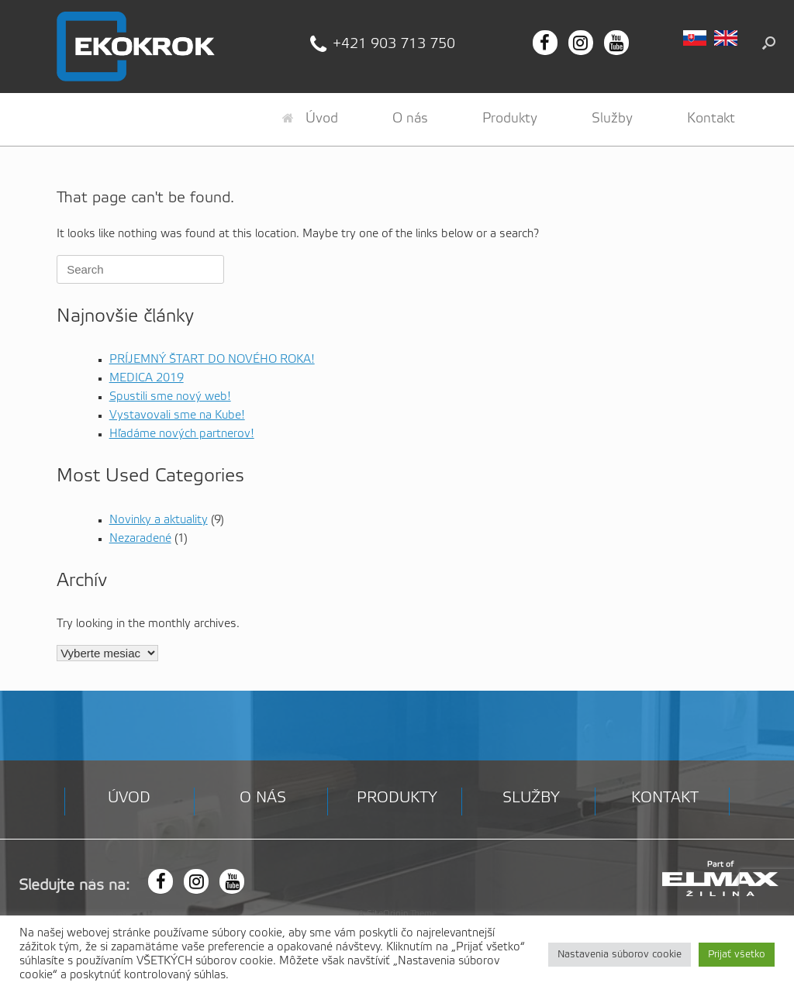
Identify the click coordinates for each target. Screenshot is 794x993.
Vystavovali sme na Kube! (177, 415)
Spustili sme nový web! (170, 396)
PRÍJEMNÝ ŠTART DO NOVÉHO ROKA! (212, 359)
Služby (612, 118)
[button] (769, 42)
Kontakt (711, 118)
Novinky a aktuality (158, 520)
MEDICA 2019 (146, 378)
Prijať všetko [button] (736, 954)
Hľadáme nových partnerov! (181, 434)
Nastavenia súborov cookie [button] (620, 954)
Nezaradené (140, 538)
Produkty (509, 118)
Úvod (310, 118)
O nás (410, 118)
